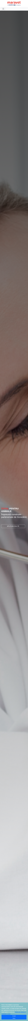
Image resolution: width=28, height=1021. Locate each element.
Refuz (14, 1018)
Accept (14, 1016)
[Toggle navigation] (3, 8)
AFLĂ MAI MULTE (13, 526)
